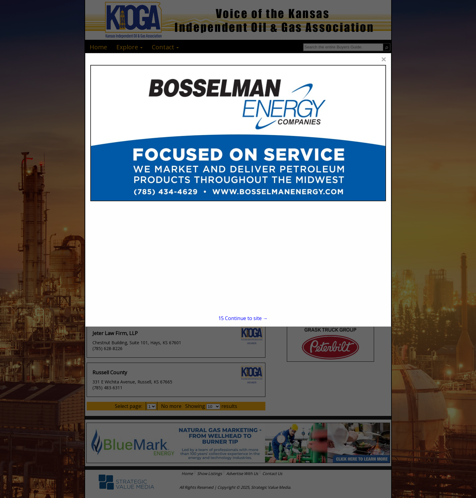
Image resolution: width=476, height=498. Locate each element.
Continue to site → (243, 318)
